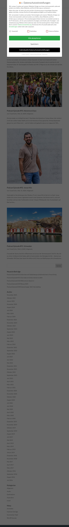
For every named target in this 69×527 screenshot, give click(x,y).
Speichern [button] (34, 44)
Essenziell (13, 31)
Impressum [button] (44, 54)
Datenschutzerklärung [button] (35, 54)
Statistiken (32, 31)
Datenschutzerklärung (25, 24)
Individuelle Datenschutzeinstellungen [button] (34, 50)
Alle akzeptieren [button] (34, 38)
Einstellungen (13, 26)
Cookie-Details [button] (25, 54)
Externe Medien (52, 31)
